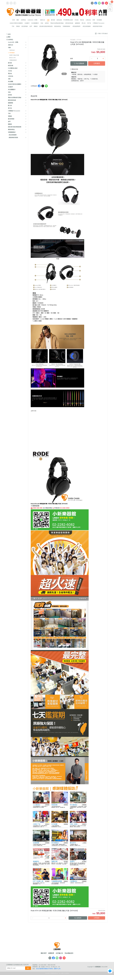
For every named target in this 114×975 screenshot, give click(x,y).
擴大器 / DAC (12, 57)
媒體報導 (51, 953)
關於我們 (43, 953)
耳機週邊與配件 (13, 60)
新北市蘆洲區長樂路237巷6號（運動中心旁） (48, 968)
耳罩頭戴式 (12, 52)
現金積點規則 (69, 953)
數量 (71, 58)
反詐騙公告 (59, 953)
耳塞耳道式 (12, 50)
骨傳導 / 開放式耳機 (14, 55)
